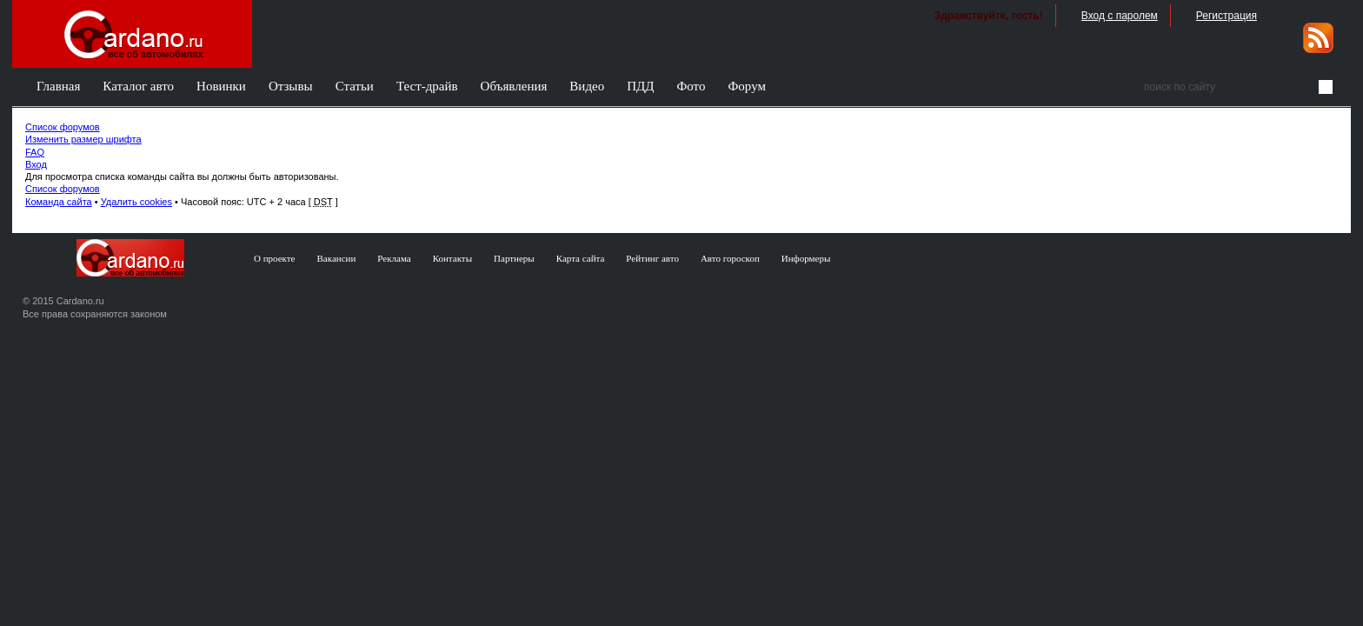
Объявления (514, 86)
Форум (746, 86)
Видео (586, 86)
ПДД (640, 86)
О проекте (275, 258)
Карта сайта (580, 258)
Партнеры (514, 258)
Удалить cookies (136, 201)
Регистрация (1226, 16)
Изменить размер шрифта (83, 139)
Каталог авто (138, 86)
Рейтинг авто (652, 258)
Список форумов (62, 127)
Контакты (452, 258)
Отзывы (291, 86)
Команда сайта (58, 201)
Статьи (355, 86)
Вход (36, 164)
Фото (690, 86)
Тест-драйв (427, 86)
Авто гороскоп (730, 258)
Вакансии (336, 258)
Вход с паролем (1119, 16)
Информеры (806, 258)
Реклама (393, 258)
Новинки (221, 86)
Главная (58, 86)
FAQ (34, 152)
